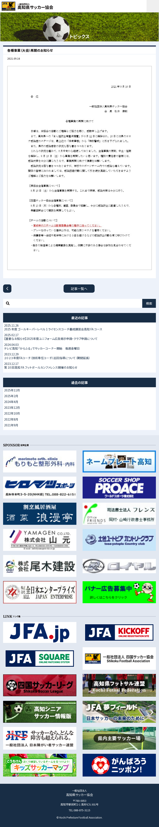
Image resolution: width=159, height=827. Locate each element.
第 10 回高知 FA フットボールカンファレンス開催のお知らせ (79, 365)
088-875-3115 (82, 810)
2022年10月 (12, 413)
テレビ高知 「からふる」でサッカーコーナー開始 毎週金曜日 (79, 346)
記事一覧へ (79, 288)
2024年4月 (11, 402)
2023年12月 (12, 407)
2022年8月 (11, 419)
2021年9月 (11, 425)
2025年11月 (12, 390)
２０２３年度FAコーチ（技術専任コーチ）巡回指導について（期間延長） (79, 356)
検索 (149, 303)
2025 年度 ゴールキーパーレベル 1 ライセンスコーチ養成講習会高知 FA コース (79, 327)
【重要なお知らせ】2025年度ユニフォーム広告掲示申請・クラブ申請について (79, 337)
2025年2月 (11, 396)
